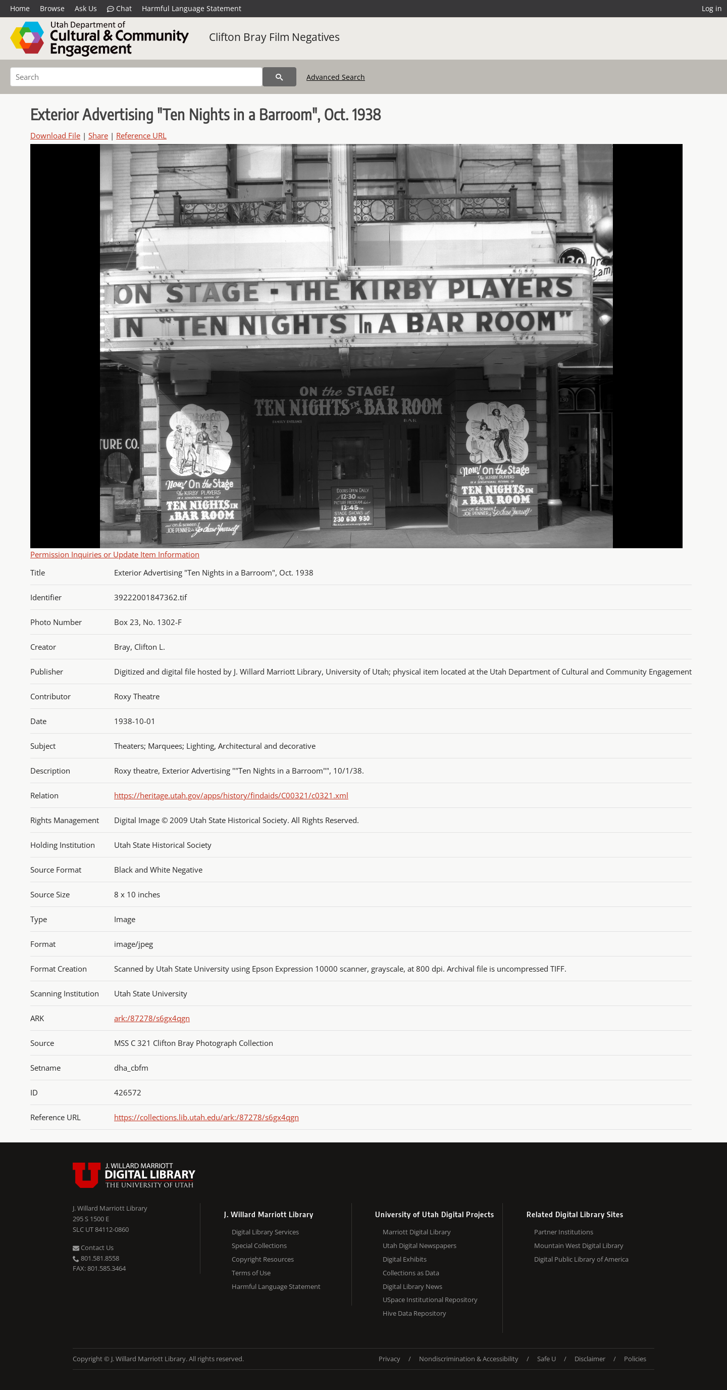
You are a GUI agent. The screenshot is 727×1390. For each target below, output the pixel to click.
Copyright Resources (263, 1259)
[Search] (136, 76)
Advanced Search (335, 77)
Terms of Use (251, 1272)
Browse (52, 8)
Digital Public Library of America (581, 1259)
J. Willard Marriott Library (110, 1208)
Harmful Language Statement (191, 8)
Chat (119, 9)
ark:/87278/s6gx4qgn (152, 1018)
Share (98, 135)
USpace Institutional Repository (430, 1299)
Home (20, 8)
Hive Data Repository (414, 1313)
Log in (712, 8)
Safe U (546, 1358)
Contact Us (93, 1247)
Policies (635, 1358)
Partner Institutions (563, 1231)
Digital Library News (412, 1286)
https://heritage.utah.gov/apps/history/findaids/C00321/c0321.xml (231, 795)
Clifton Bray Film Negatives (274, 37)
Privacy (389, 1358)
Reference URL (141, 135)
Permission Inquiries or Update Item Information (114, 554)
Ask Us (86, 8)
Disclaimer (590, 1358)
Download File (55, 135)
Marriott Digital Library (417, 1231)
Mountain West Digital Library (579, 1245)
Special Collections (259, 1245)
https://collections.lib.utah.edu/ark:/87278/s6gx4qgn (206, 1117)
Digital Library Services (265, 1231)
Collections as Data (411, 1272)
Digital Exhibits (405, 1259)
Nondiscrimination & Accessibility (468, 1358)
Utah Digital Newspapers (419, 1245)
